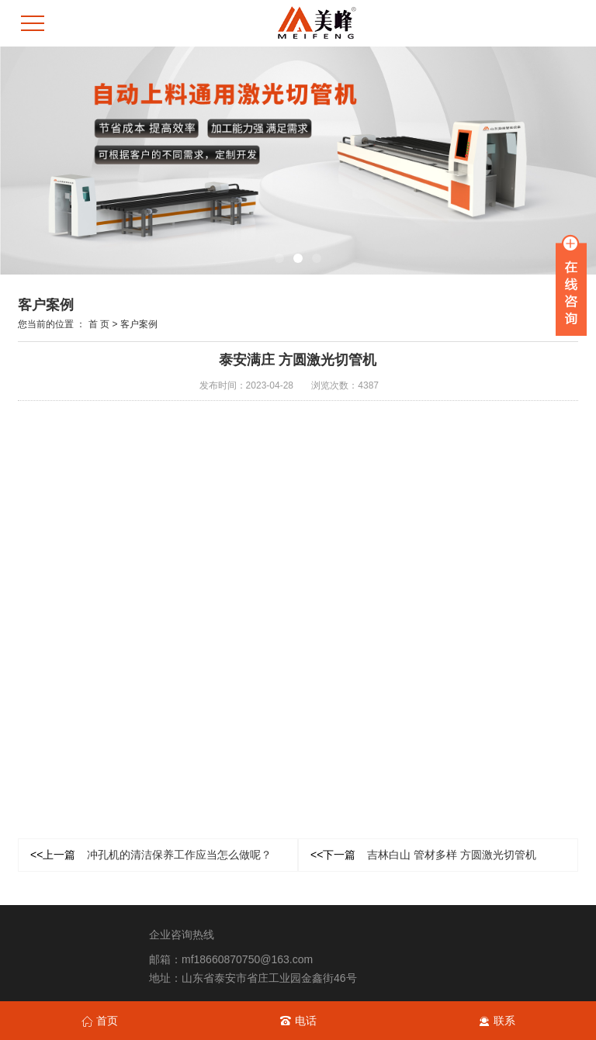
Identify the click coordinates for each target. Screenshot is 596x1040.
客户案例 (139, 324)
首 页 (98, 324)
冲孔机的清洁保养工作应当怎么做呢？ (151, 854)
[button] (279, 258)
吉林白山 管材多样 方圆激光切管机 (423, 854)
